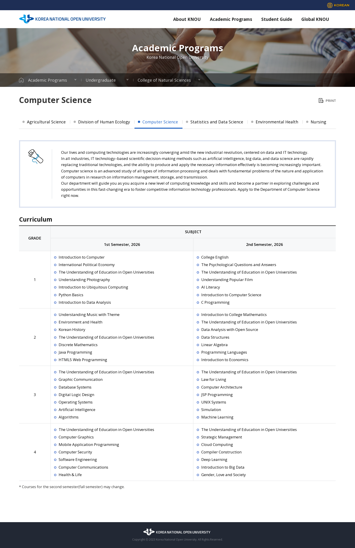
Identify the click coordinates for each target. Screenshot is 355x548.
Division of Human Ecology (104, 122)
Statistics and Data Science (216, 122)
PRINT (331, 100)
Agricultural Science (46, 122)
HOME (21, 80)
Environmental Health (277, 122)
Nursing (318, 122)
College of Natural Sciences (164, 80)
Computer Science (160, 122)
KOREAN (341, 5)
